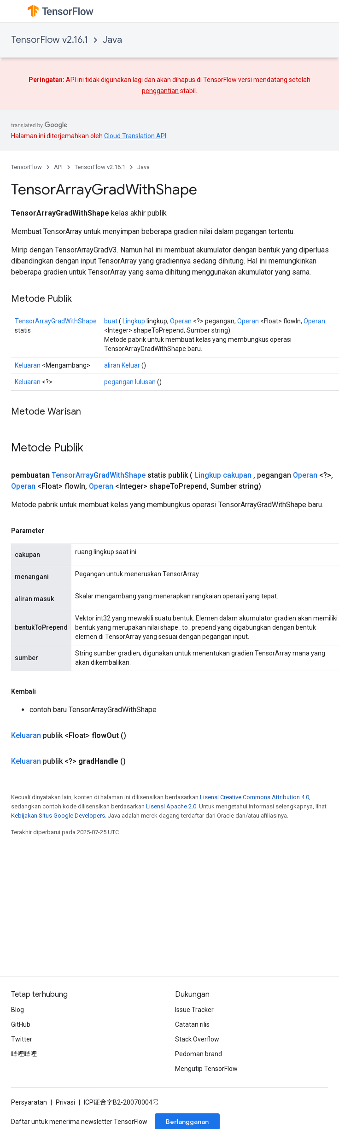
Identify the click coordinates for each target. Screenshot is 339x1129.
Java (112, 40)
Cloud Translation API (135, 136)
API (58, 167)
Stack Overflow (197, 1039)
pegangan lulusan (130, 382)
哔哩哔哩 (24, 1054)
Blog (17, 1009)
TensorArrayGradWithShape (56, 321)
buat (110, 321)
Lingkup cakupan (222, 475)
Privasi (65, 1102)
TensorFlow (26, 167)
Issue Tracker (194, 1009)
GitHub (20, 1024)
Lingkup (134, 321)
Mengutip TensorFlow (206, 1068)
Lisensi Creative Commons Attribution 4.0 (254, 797)
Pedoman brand (198, 1054)
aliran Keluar (122, 365)
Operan (181, 321)
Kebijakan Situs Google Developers (58, 815)
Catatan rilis (192, 1024)
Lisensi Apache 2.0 (171, 806)
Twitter (21, 1039)
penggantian (160, 90)
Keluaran (28, 365)
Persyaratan (29, 1102)
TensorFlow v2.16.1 (49, 40)
